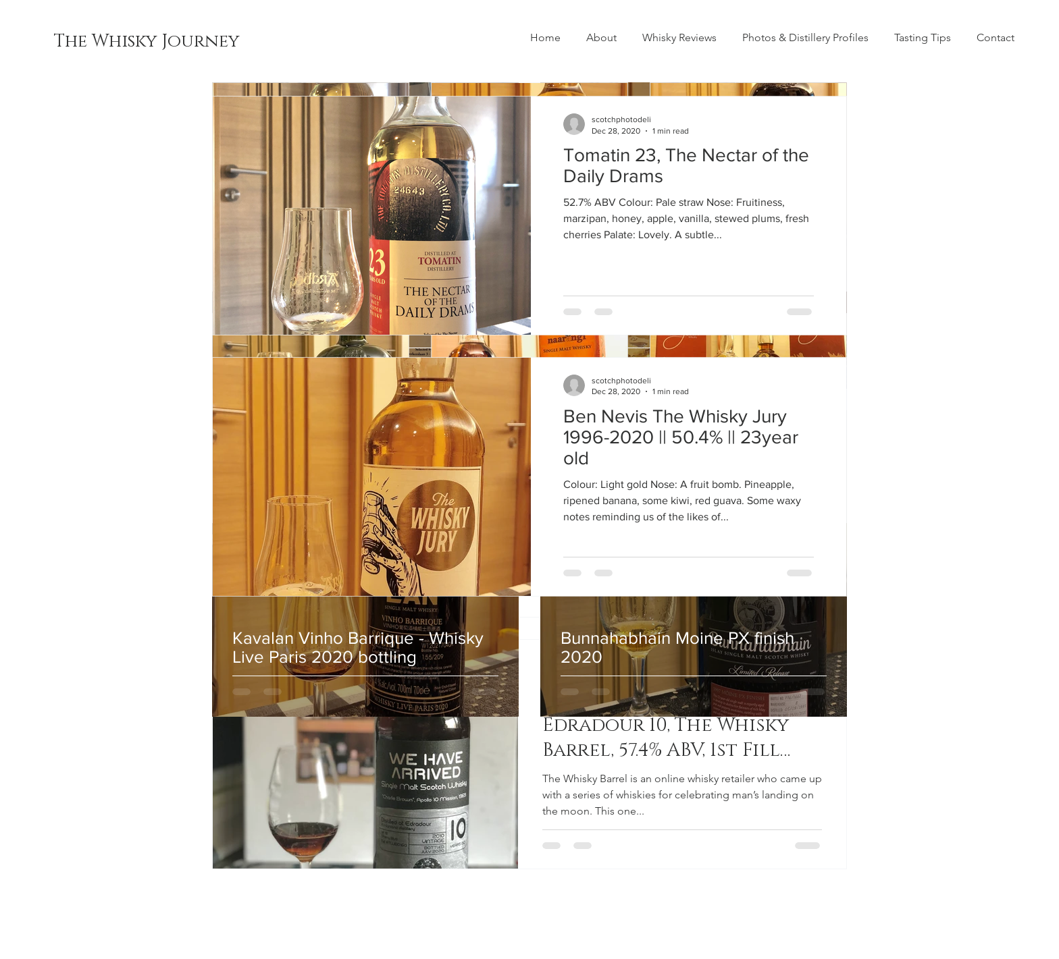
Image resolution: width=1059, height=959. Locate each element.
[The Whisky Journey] (146, 41)
